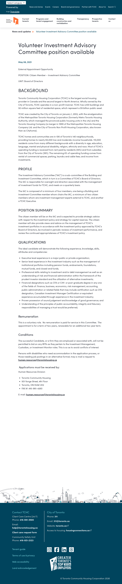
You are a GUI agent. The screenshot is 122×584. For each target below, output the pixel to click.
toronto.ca (62, 525)
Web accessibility (20, 561)
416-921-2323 (26, 540)
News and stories (36, 7)
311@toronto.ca (62, 521)
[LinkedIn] (64, 549)
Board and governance (70, 7)
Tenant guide (18, 549)
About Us (102, 7)
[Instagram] (49, 549)
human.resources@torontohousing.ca (37, 359)
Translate (12, 11)
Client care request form (24, 532)
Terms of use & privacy (23, 555)
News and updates (21, 31)
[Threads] (71, 549)
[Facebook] (56, 549)
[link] (27, 20)
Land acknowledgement (24, 567)
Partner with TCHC (89, 7)
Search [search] (112, 7)
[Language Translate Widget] (16, 2)
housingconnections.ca (79, 530)
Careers (55, 7)
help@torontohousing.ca (25, 527)
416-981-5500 (27, 519)
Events (47, 7)
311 (56, 516)
